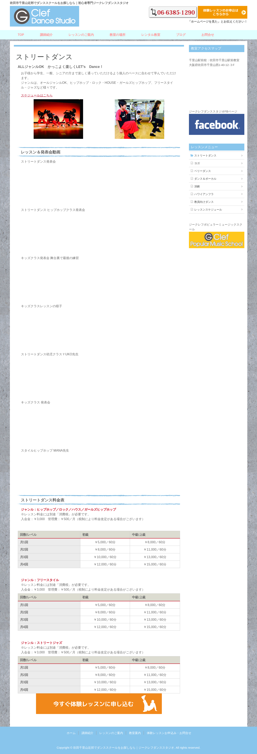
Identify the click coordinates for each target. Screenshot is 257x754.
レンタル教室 (150, 34)
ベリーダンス (202, 171)
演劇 (197, 186)
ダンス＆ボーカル (205, 178)
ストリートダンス (205, 155)
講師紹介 (46, 34)
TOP (21, 34)
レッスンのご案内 (81, 34)
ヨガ (197, 163)
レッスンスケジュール (208, 209)
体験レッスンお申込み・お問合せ (169, 733)
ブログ (181, 34)
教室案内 (135, 733)
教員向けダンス (204, 201)
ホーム (71, 733)
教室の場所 (117, 34)
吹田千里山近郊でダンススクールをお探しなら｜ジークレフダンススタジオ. (124, 747)
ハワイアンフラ (204, 194)
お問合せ (207, 34)
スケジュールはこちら (37, 95)
